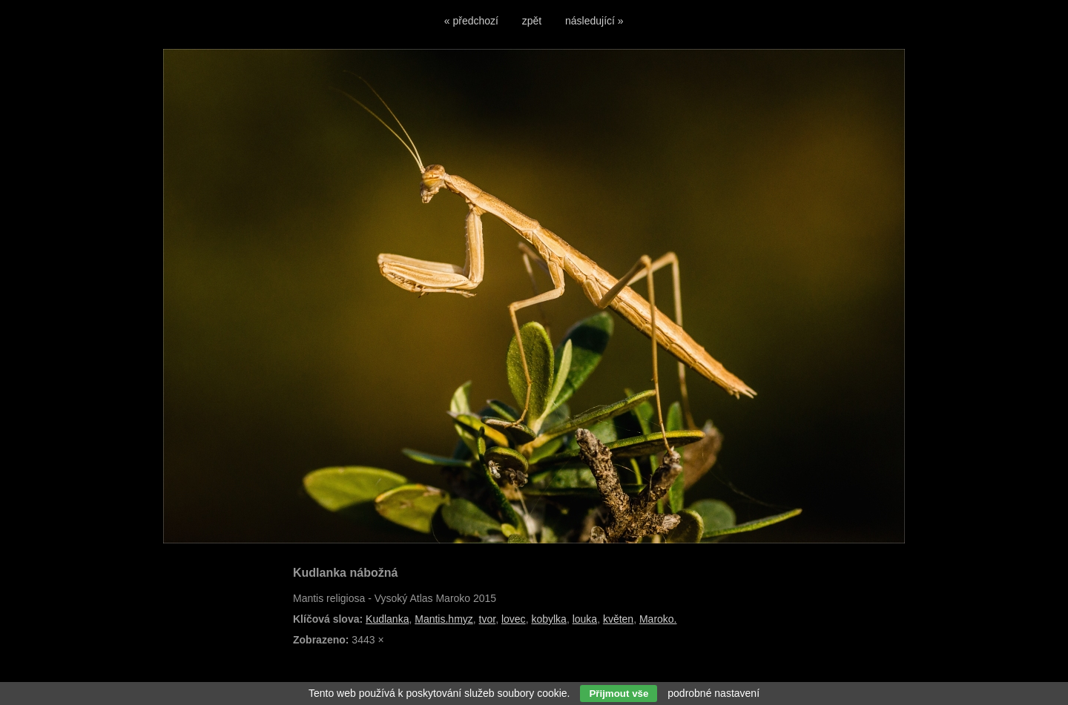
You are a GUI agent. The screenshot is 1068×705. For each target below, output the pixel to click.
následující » (594, 21)
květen (618, 619)
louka (585, 619)
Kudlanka (387, 619)
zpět (531, 21)
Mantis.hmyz (444, 619)
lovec (513, 619)
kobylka (548, 619)
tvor (487, 619)
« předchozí (471, 21)
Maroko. (658, 619)
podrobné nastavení (713, 693)
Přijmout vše (618, 693)
